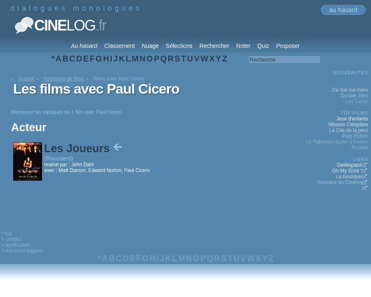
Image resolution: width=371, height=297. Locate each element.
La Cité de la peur (348, 130)
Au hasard (84, 45)
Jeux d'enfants (352, 119)
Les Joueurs (84, 148)
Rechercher (214, 45)
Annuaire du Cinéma (339, 182)
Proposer (288, 45)
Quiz (263, 45)
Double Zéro (354, 96)
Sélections (179, 45)
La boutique (349, 176)
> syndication (15, 245)
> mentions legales (21, 251)
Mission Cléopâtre (348, 124)
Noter (243, 45)
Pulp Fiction (355, 136)
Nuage (150, 45)
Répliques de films (64, 79)
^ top (6, 233)
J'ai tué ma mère (350, 90)
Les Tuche (356, 101)
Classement (119, 45)
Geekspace (349, 165)
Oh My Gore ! (347, 171)
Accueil (26, 79)
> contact (11, 239)
